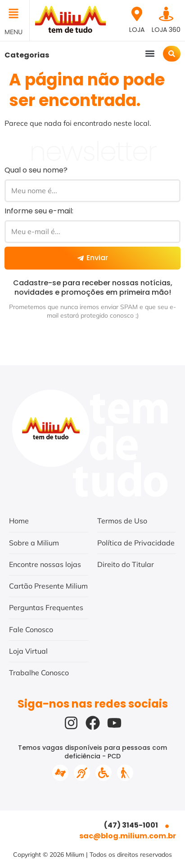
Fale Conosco (31, 629)
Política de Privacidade (136, 542)
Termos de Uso (122, 520)
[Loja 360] (166, 14)
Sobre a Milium (34, 542)
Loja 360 (166, 29)
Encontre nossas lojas (45, 564)
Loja (136, 29)
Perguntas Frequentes (46, 607)
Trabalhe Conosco (39, 672)
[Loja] (137, 14)
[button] (15, 14)
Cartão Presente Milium (48, 585)
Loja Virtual (28, 651)
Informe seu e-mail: (39, 211)
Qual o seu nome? (36, 170)
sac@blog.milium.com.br (127, 836)
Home (19, 520)
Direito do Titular (125, 564)
